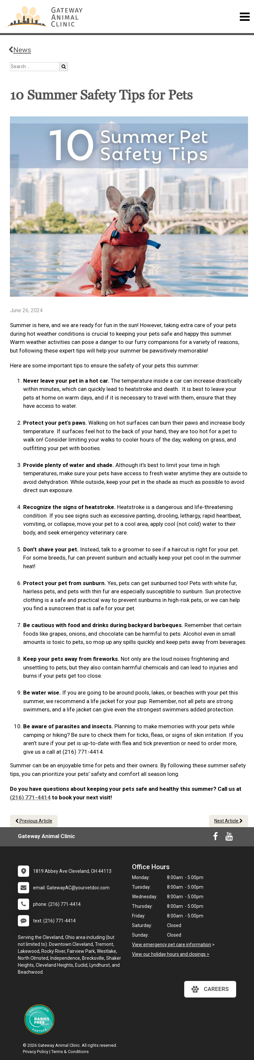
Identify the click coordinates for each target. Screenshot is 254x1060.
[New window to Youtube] (229, 837)
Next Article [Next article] (228, 821)
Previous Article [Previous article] (33, 821)
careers (210, 989)
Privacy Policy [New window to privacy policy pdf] (35, 1051)
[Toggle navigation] (244, 16)
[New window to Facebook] (215, 837)
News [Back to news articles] (19, 50)
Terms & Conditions (70, 1051)
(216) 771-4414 (30, 797)
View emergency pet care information (171, 944)
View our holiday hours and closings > (170, 954)
